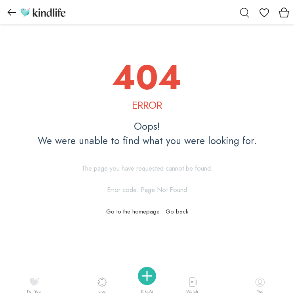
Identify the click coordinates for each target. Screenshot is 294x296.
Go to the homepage (133, 211)
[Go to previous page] (12, 12)
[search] (244, 12)
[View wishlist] (264, 12)
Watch (192, 285)
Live (102, 285)
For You (34, 285)
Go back (177, 211)
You (260, 285)
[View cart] (284, 12)
